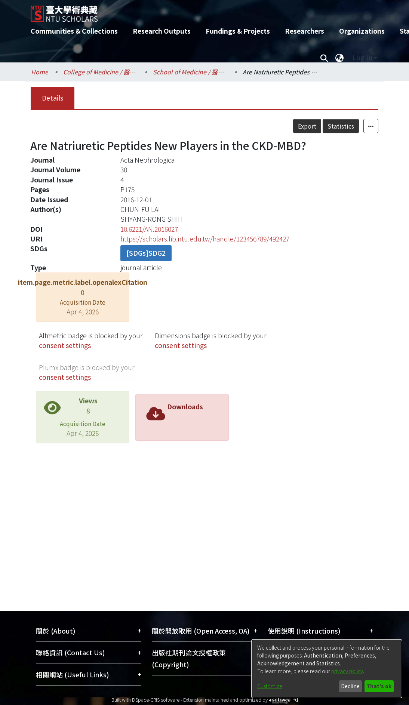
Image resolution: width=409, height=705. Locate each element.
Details (52, 97)
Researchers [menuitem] (304, 31)
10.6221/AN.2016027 (149, 229)
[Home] (198, 11)
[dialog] (327, 669)
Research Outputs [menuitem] (162, 31)
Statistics (340, 125)
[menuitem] (339, 57)
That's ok (378, 686)
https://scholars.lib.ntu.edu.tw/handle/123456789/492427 (204, 238)
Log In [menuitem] (362, 57)
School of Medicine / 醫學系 (190, 71)
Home (39, 71)
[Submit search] (324, 57)
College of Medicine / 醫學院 (100, 71)
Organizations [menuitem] (362, 31)
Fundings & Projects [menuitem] (238, 31)
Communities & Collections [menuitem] (74, 31)
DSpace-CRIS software (155, 699)
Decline (350, 686)
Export (307, 125)
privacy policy (347, 671)
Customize (269, 686)
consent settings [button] (65, 345)
